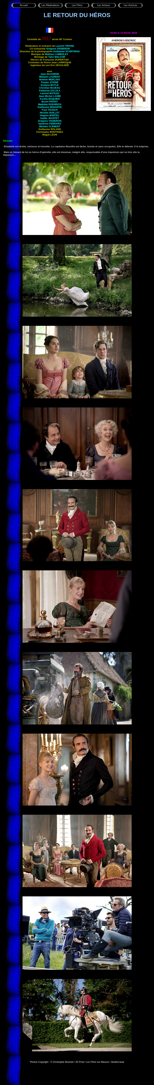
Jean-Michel (50, 96)
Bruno (50, 101)
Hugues (49, 115)
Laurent (65, 45)
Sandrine (49, 123)
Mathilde (49, 104)
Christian (49, 87)
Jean (49, 74)
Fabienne (49, 90)
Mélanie (49, 76)
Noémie (49, 79)
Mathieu (56, 54)
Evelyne (50, 85)
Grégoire (58, 48)
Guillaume (66, 51)
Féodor (50, 82)
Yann (56, 57)
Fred (50, 109)
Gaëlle (49, 118)
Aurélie (50, 98)
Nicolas (50, 112)
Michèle (49, 126)
